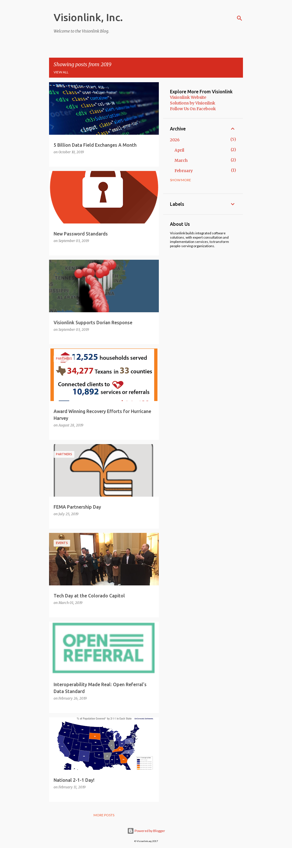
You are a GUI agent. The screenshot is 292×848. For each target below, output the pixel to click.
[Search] (239, 18)
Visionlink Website (188, 97)
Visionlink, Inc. (88, 17)
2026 (175, 139)
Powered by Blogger (146, 831)
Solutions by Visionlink (192, 103)
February (184, 170)
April (179, 150)
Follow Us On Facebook (193, 108)
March (181, 160)
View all (61, 72)
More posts (104, 815)
